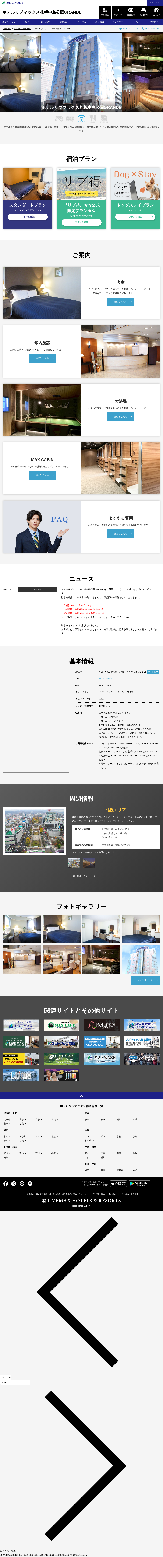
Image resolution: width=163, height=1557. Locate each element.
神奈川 (22, 1136)
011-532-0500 (105, 678)
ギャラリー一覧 (145, 980)
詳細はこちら (120, 302)
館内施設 (45, 22)
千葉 (53, 1136)
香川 (103, 1157)
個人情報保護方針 (43, 1194)
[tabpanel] (81, 831)
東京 (6, 1136)
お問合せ (103, 1194)
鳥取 (135, 1153)
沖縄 (135, 1170)
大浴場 (63, 22)
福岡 (87, 1170)
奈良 (135, 1136)
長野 (6, 1157)
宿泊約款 (56, 1194)
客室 (27, 22)
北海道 (7, 1119)
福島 (21, 1123)
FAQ (136, 22)
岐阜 (87, 1119)
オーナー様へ (123, 1194)
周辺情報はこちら (81, 876)
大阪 (87, 1136)
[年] (15, 1382)
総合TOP (7, 29)
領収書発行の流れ (69, 1194)
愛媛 (119, 1153)
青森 (21, 1119)
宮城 (53, 1119)
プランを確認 (28, 216)
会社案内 (112, 1194)
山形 (6, 1123)
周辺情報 (99, 22)
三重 (135, 1119)
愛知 (119, 1119)
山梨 (53, 1153)
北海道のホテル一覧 (22, 29)
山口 (87, 1157)
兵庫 (103, 1136)
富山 (21, 1153)
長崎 (103, 1170)
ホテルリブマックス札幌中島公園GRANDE (42, 12)
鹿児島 (120, 1170)
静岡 (103, 1119)
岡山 (87, 1153)
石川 (37, 1153)
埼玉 (37, 1136)
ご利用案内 (29, 1194)
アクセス (81, 22)
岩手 (37, 1119)
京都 (119, 1136)
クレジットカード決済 (88, 1194)
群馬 (21, 1140)
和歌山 (88, 1140)
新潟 (6, 1153)
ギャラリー (117, 22)
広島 (103, 1153)
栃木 (6, 1140)
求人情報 (134, 1194)
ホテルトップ (9, 22)
